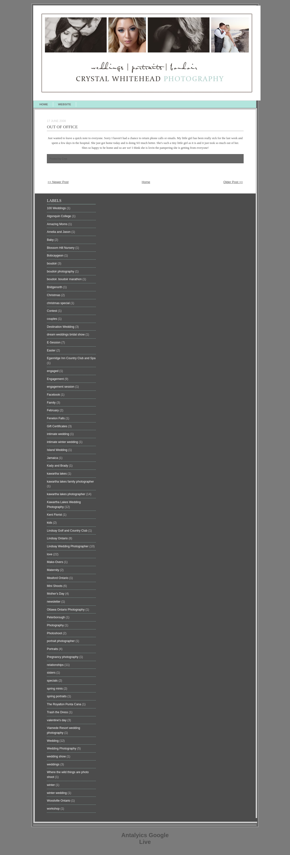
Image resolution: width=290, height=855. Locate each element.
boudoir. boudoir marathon (64, 279)
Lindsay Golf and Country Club (67, 530)
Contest (52, 311)
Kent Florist (55, 514)
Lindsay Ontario (58, 538)
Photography (56, 625)
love (50, 554)
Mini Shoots (55, 586)
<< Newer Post (58, 182)
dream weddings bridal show (66, 334)
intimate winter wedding (63, 442)
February (53, 410)
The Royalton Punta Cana (64, 704)
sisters (51, 672)
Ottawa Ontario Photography (66, 609)
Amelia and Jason (59, 232)
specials (52, 680)
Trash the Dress (58, 712)
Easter (51, 350)
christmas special (59, 303)
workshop (53, 808)
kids (50, 522)
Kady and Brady (58, 465)
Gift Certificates (57, 426)
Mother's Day (56, 593)
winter (51, 785)
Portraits (53, 649)
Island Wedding (57, 450)
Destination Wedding (61, 326)
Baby (51, 240)
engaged (53, 371)
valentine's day (57, 720)
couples (52, 319)
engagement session (61, 386)
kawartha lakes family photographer (70, 481)
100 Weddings (57, 208)
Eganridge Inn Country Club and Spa (71, 358)
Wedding (53, 740)
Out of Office (62, 126)
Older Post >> (233, 182)
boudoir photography (61, 271)
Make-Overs (55, 562)
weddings (53, 764)
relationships (56, 665)
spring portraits (57, 696)
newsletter (54, 601)
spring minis (55, 688)
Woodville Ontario (59, 800)
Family (52, 402)
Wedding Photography (62, 748)
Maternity (53, 570)
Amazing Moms (57, 224)
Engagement (56, 379)
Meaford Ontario (58, 578)
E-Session (54, 342)
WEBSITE (64, 104)
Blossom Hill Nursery (61, 247)
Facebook (54, 394)
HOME (43, 104)
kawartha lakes (57, 473)
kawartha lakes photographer (66, 494)
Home (146, 182)
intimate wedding (58, 434)
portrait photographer (61, 641)
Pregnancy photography (63, 657)
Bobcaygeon (55, 255)
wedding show (56, 756)
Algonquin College (59, 216)
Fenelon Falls (56, 418)
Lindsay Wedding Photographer (68, 546)
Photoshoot (55, 633)
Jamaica (53, 458)
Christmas (54, 295)
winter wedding (57, 793)
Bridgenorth (55, 287)
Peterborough (56, 617)
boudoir (52, 263)
